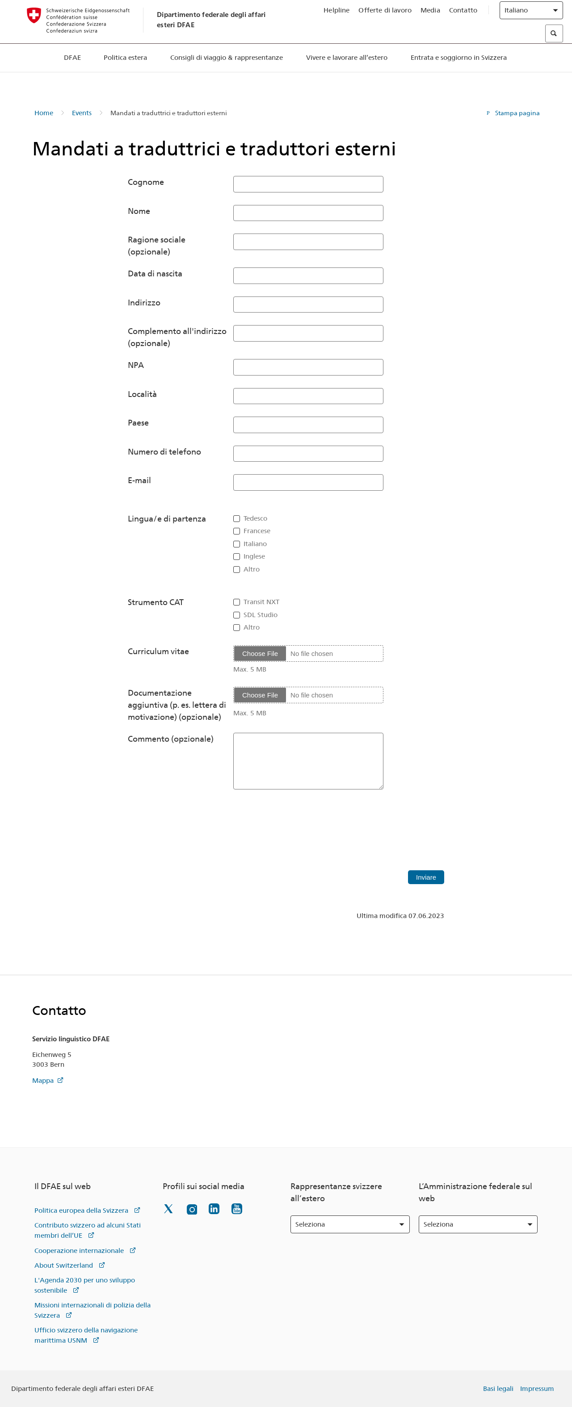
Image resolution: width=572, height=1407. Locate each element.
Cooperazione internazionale (79, 1251)
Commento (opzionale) (171, 738)
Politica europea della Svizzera (81, 1211)
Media (430, 18)
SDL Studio (261, 615)
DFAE (72, 75)
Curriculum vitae (158, 651)
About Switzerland (63, 1265)
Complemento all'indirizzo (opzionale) (177, 337)
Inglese (254, 556)
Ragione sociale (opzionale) (156, 245)
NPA (136, 365)
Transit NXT (261, 602)
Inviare (426, 877)
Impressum (537, 1389)
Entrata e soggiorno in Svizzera (459, 75)
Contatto (463, 18)
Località (142, 394)
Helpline (336, 18)
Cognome (146, 182)
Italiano (255, 544)
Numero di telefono (164, 451)
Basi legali (498, 1389)
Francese (257, 531)
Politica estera (125, 75)
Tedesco (255, 518)
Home (43, 113)
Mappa (43, 1081)
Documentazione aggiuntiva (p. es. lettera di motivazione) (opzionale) (177, 705)
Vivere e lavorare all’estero (346, 75)
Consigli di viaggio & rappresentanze (226, 75)
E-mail (139, 480)
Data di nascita (155, 273)
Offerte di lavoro (385, 18)
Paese (138, 422)
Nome (139, 211)
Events (82, 113)
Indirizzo (144, 302)
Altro (252, 569)
